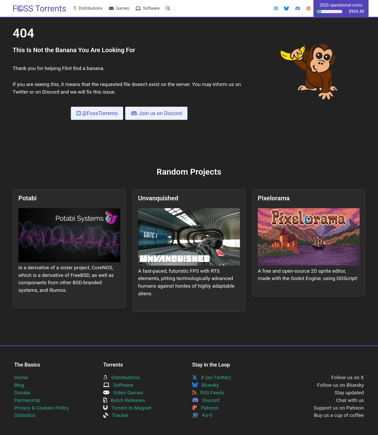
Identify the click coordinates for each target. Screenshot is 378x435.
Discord (205, 400)
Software (147, 8)
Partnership (27, 400)
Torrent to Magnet (127, 408)
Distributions (87, 8)
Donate (22, 393)
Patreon (205, 408)
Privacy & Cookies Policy (41, 408)
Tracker (116, 415)
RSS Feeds (208, 393)
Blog (19, 385)
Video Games (123, 393)
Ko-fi (202, 415)
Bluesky (205, 385)
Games (119, 8)
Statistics (24, 415)
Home (21, 377)
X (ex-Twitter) (211, 377)
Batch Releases (124, 400)
